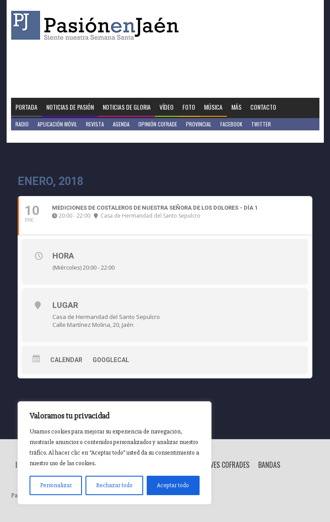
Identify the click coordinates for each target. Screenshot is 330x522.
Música (213, 106)
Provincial (198, 124)
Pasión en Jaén (97, 25)
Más (236, 106)
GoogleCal (111, 359)
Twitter (261, 124)
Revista (95, 124)
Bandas (269, 464)
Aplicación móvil (57, 124)
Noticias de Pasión (70, 106)
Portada (26, 106)
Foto (188, 106)
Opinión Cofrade (157, 124)
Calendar (66, 359)
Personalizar (56, 485)
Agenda (121, 124)
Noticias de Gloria (127, 106)
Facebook (231, 124)
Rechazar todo (114, 485)
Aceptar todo (173, 485)
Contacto (263, 106)
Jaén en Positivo (34, 136)
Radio (22, 124)
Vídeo (166, 106)
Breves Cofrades (224, 464)
